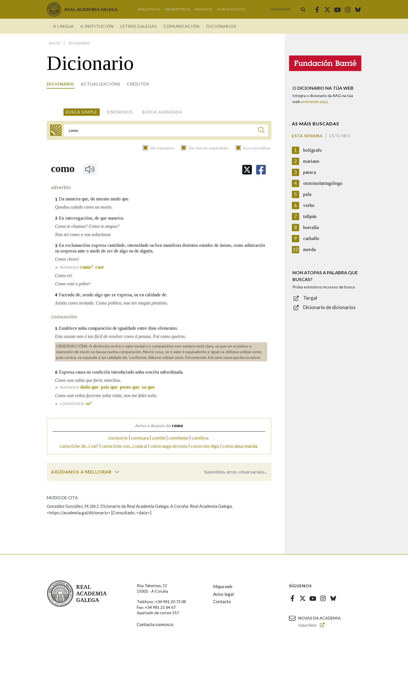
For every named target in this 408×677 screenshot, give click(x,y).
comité (158, 437)
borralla (311, 227)
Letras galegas (138, 26)
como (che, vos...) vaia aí (124, 446)
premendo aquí (314, 101)
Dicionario (60, 84)
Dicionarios (221, 26)
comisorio (118, 437)
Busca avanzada (162, 112)
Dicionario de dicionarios (329, 307)
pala (307, 194)
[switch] (117, 472)
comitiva (200, 437)
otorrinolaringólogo (323, 183)
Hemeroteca (177, 9)
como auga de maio (169, 446)
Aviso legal (223, 594)
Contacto (280, 9)
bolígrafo (312, 150)
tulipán (309, 216)
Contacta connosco (155, 624)
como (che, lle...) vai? (79, 446)
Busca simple (81, 112)
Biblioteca (149, 9)
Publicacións (231, 9)
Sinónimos (120, 112)
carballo (311, 238)
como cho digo (205, 446)
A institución (97, 26)
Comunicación (181, 26)
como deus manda (239, 446)
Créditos (138, 84)
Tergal (310, 298)
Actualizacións (100, 84)
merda (309, 249)
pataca (309, 172)
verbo (308, 205)
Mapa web (222, 586)
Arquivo (203, 9)
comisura (140, 437)
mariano (311, 161)
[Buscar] (261, 131)
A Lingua (63, 26)
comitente (178, 437)
